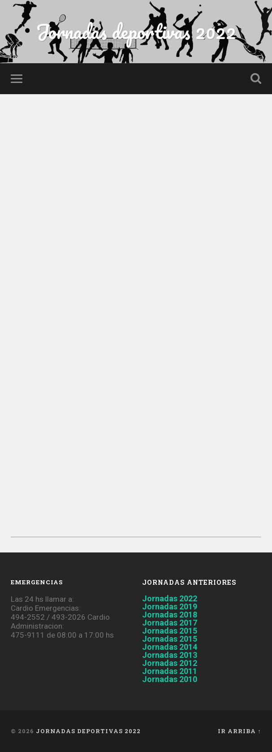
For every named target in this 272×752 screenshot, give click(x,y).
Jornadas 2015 (169, 630)
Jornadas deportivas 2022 (136, 31)
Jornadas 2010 (169, 679)
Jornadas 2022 (169, 598)
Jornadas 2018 (169, 614)
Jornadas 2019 (169, 606)
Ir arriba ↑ (239, 731)
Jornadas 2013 (169, 655)
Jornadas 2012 (169, 663)
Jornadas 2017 (169, 622)
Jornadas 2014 (169, 647)
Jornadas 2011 (169, 671)
